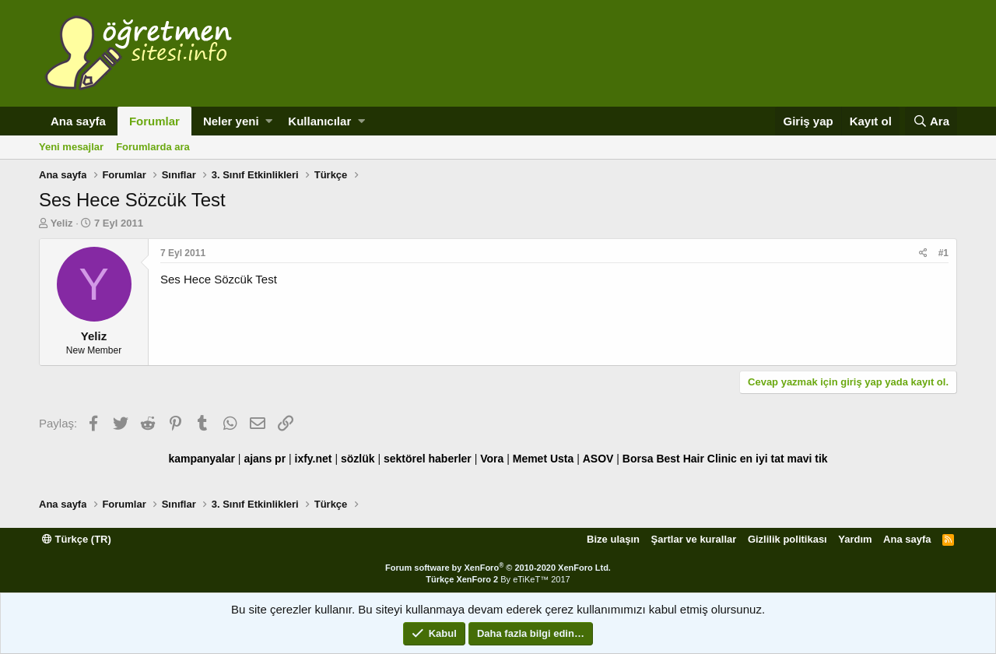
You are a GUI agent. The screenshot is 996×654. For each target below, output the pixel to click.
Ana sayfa (78, 121)
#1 (943, 253)
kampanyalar (201, 458)
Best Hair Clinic (696, 458)
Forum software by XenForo (498, 567)
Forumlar (154, 121)
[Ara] (931, 121)
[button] (268, 121)
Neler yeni (231, 121)
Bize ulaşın (613, 539)
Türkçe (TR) (76, 539)
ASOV (598, 458)
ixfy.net (313, 458)
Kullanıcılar (319, 121)
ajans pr (265, 458)
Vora (491, 458)
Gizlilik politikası (787, 539)
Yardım (855, 539)
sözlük (358, 458)
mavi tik (807, 458)
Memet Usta (543, 458)
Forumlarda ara (153, 147)
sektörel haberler (428, 458)
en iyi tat (762, 458)
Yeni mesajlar (71, 147)
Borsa (638, 458)
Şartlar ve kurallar (694, 539)
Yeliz (62, 223)
